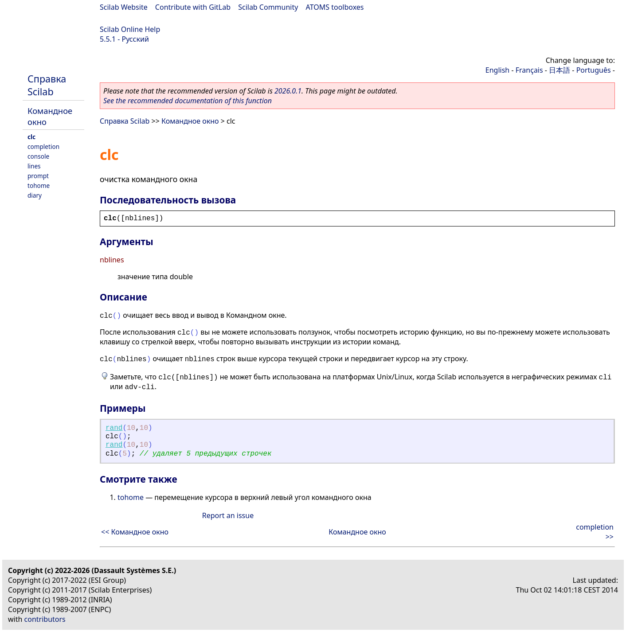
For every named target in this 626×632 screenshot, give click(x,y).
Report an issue (228, 515)
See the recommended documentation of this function (187, 100)
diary (34, 195)
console (38, 156)
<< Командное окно (134, 532)
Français (529, 70)
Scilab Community (268, 7)
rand (114, 428)
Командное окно (190, 121)
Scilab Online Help (130, 29)
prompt (38, 176)
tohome (38, 185)
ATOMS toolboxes (335, 7)
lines (34, 166)
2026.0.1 (287, 91)
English (497, 70)
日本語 (559, 70)
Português (593, 70)
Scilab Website (124, 7)
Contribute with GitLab (193, 7)
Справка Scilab (46, 85)
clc (31, 137)
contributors (45, 619)
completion (43, 146)
